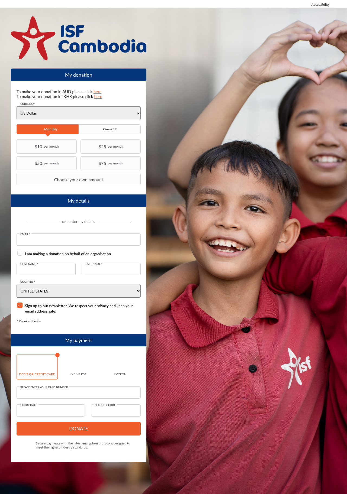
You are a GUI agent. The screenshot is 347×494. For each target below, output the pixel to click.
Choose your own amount (60, 179)
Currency (27, 103)
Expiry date (28, 405)
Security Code (105, 405)
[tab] (48, 129)
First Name (29, 263)
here (97, 91)
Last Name (93, 263)
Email (25, 234)
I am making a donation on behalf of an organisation (68, 253)
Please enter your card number (44, 387)
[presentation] (47, 129)
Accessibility (320, 4)
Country (27, 281)
